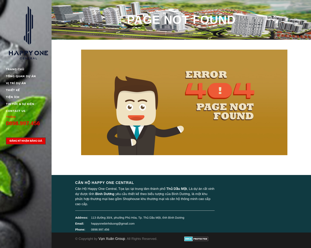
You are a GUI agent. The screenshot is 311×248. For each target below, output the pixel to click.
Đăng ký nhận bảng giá (26, 140)
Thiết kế (13, 90)
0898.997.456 (23, 123)
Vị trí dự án (16, 83)
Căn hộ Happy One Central (104, 183)
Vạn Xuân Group (111, 239)
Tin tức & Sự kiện (20, 104)
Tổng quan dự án (21, 76)
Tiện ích (12, 97)
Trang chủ (15, 69)
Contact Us (15, 110)
